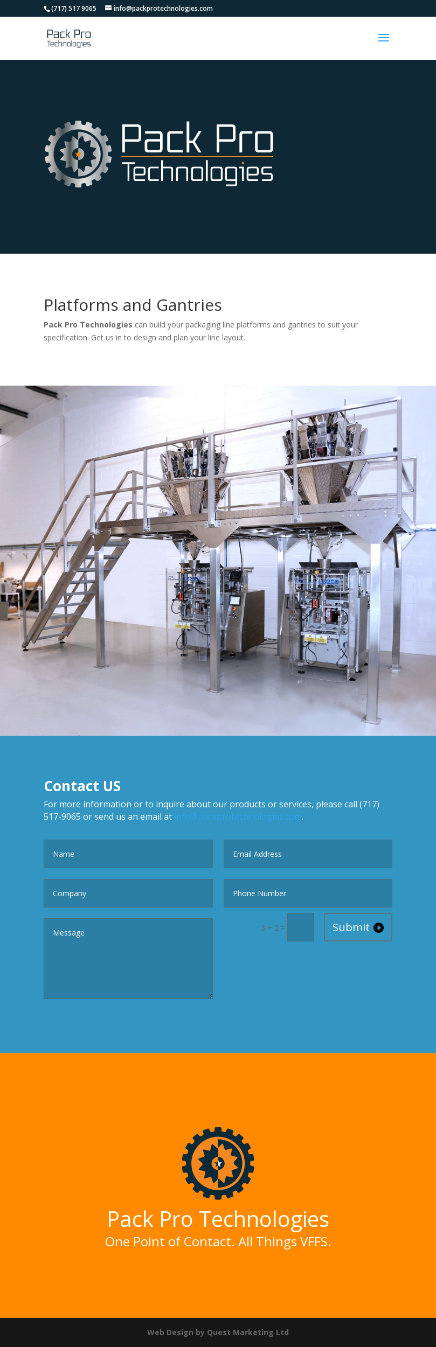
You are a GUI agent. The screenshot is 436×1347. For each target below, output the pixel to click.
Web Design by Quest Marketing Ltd (218, 1332)
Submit (351, 927)
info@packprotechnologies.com (238, 816)
